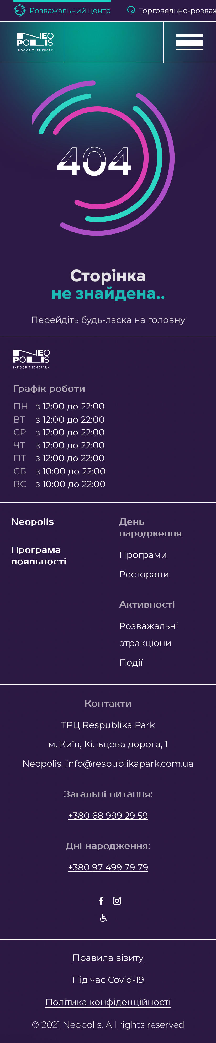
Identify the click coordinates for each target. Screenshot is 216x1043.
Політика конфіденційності (108, 1002)
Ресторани (144, 574)
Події (131, 662)
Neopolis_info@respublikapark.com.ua (108, 763)
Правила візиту (108, 957)
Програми (143, 554)
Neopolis (32, 521)
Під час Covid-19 (108, 979)
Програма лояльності (38, 555)
